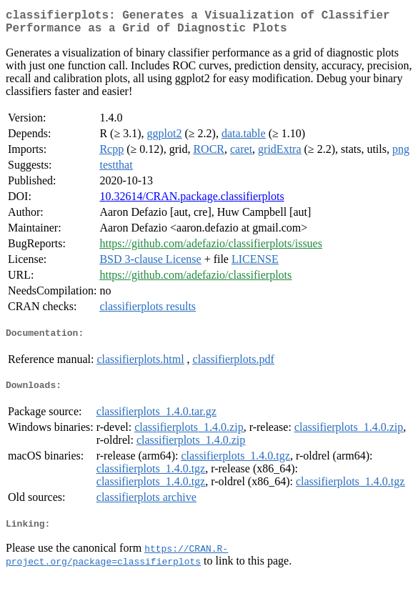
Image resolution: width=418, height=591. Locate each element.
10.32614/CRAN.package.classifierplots (191, 202)
